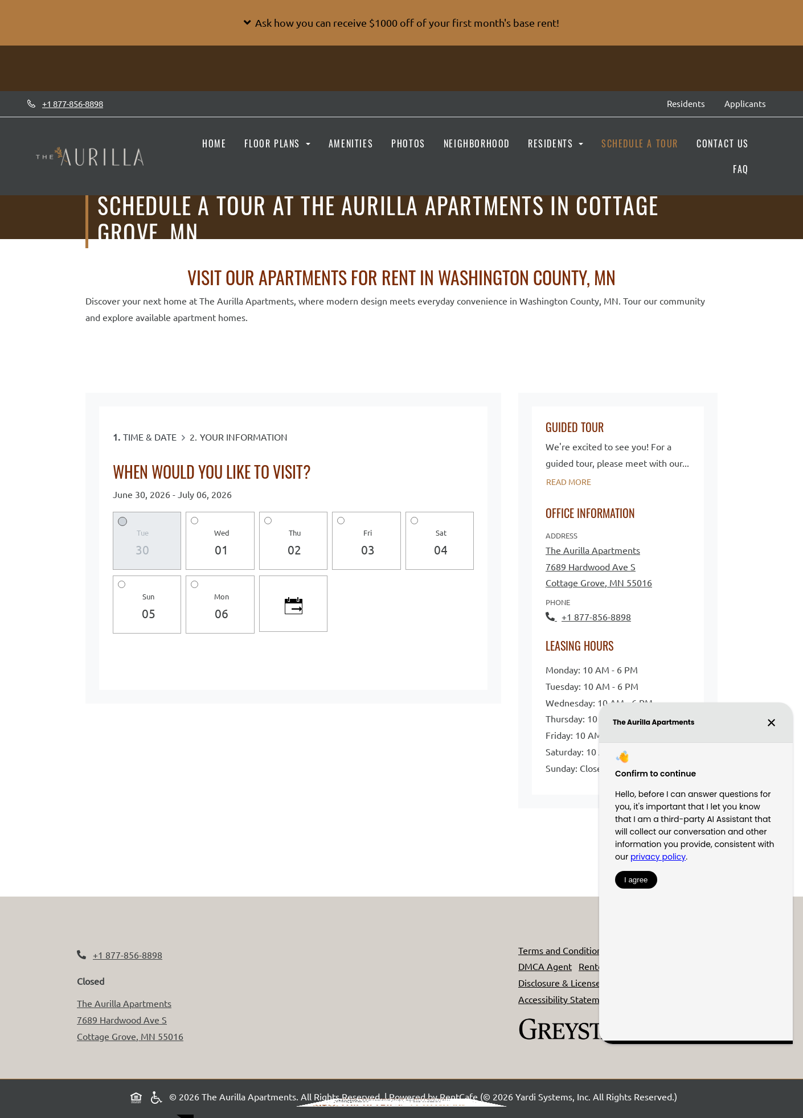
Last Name (432, 936)
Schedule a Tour (639, 143)
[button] (401, 23)
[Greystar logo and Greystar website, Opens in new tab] (575, 1027)
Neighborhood (477, 143)
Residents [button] (552, 143)
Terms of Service (386, 1033)
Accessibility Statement (565, 999)
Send (332, 988)
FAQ (741, 169)
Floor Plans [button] (273, 143)
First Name (337, 936)
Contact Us (723, 143)
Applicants (750, 102)
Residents (691, 102)
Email (328, 962)
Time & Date (150, 436)
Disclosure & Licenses (561, 982)
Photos (408, 143)
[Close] (491, 771)
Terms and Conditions (562, 950)
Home (214, 143)
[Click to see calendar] (293, 604)
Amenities (351, 143)
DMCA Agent (545, 966)
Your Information (244, 436)
